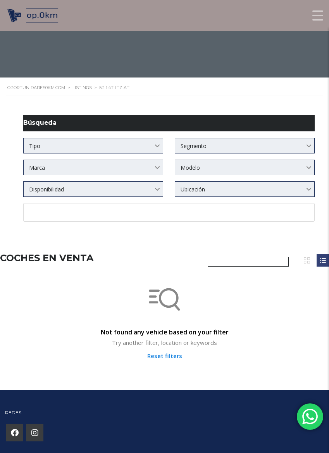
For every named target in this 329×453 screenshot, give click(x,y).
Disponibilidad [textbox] (46, 189)
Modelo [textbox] (190, 167)
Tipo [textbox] (34, 146)
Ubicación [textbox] (193, 189)
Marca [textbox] (37, 167)
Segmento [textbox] (194, 146)
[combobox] (93, 145)
